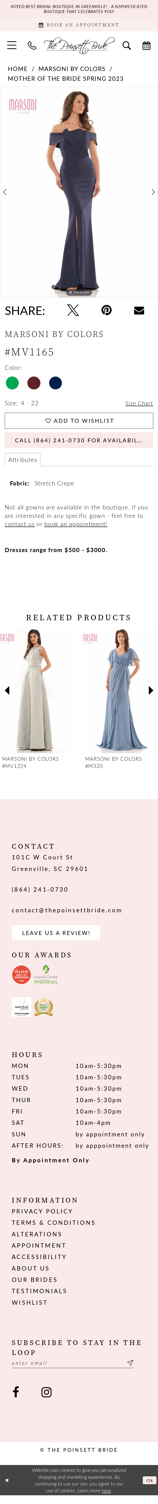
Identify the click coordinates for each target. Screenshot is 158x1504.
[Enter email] (79, 1371)
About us (31, 1275)
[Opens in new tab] (21, 982)
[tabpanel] (79, 194)
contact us (20, 530)
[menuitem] (12, 48)
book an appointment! (75, 530)
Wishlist (30, 1310)
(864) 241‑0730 (40, 895)
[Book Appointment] (79, 26)
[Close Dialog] (7, 1489)
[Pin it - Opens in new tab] (106, 312)
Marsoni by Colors (72, 71)
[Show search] (127, 47)
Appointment (39, 1253)
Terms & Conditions (54, 1230)
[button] (12, 48)
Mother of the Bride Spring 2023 (66, 81)
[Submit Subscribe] (141, 1371)
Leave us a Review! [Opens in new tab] (60, 939)
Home (18, 71)
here (106, 1499)
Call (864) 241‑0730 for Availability (84, 445)
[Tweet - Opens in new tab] (73, 312)
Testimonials (39, 1298)
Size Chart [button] (138, 405)
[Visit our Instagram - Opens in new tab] (46, 1401)
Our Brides (35, 1287)
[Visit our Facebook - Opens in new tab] (16, 1401)
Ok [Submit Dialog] (149, 1488)
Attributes (22, 465)
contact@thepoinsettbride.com (67, 916)
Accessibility (39, 1264)
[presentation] (37, 696)
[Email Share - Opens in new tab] (139, 312)
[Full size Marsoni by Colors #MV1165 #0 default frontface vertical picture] (79, 194)
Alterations (37, 1241)
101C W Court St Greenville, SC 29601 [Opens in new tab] (50, 869)
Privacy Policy (42, 1218)
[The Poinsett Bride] (79, 48)
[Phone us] (32, 47)
